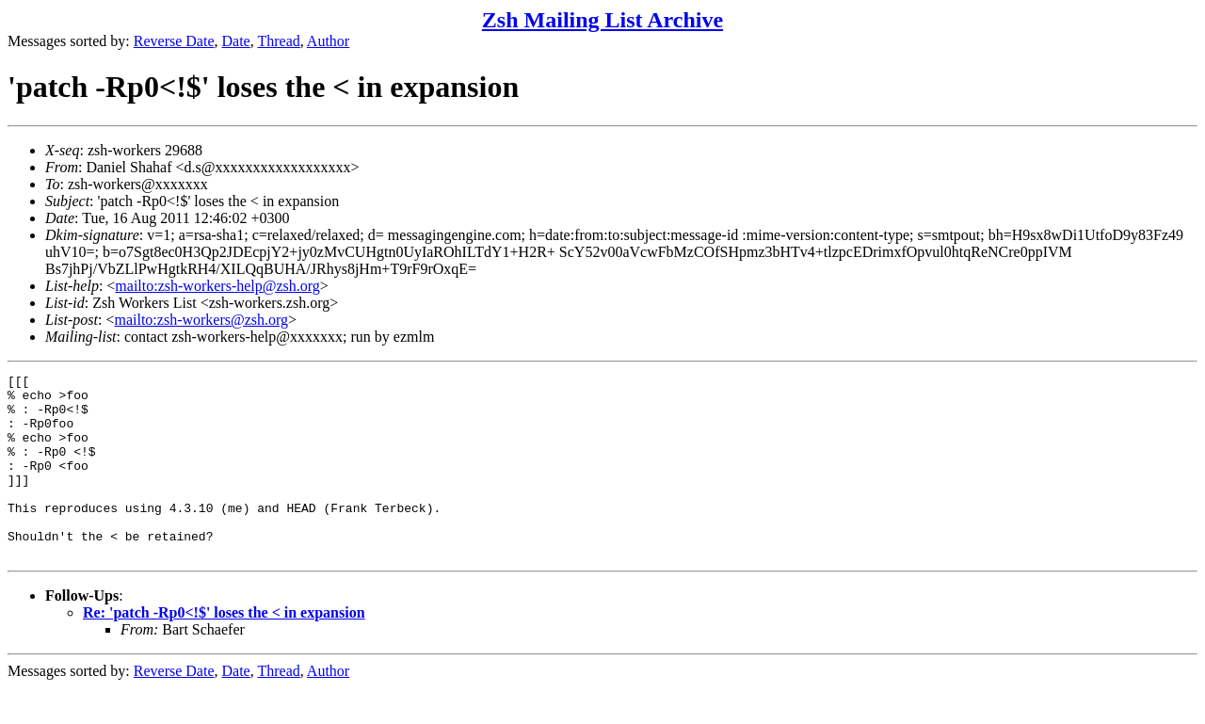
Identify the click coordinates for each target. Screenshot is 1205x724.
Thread (278, 41)
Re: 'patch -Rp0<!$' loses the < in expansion (224, 649)
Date (236, 41)
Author (328, 41)
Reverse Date (174, 41)
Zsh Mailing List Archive (602, 20)
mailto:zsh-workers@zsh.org (201, 320)
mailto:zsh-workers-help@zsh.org (217, 286)
